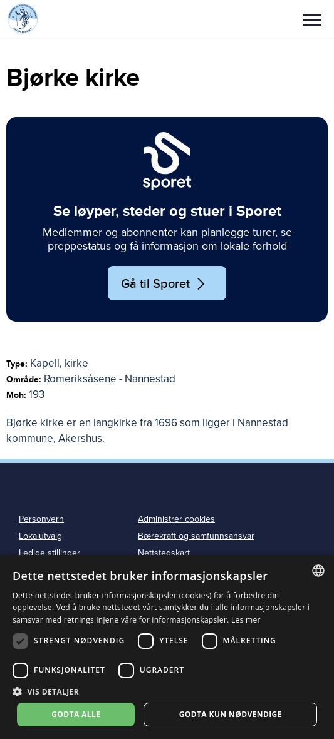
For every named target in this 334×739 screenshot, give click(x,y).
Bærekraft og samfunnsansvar (196, 536)
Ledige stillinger (49, 553)
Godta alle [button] (75, 714)
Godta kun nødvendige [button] (230, 714)
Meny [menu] (312, 20)
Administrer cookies (176, 519)
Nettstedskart (164, 553)
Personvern (41, 519)
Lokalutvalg (40, 536)
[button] (312, 18)
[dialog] (167, 647)
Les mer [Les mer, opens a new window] (246, 619)
